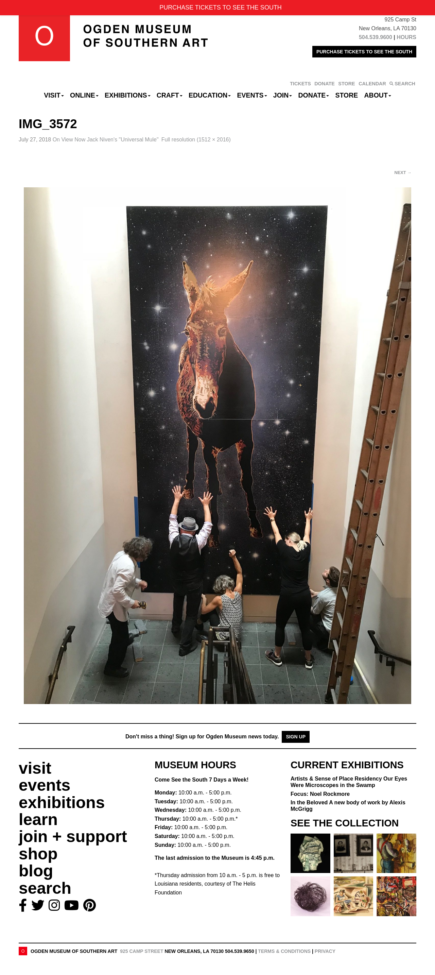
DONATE (324, 83)
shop (38, 854)
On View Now (106, 139)
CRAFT (169, 95)
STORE (346, 83)
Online (84, 95)
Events (252, 95)
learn (38, 819)
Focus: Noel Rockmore (320, 794)
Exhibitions (128, 95)
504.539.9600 (375, 37)
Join (282, 95)
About (377, 95)
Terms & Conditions (284, 951)
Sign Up (296, 736)
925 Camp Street (141, 951)
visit (35, 768)
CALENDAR (372, 83)
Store (346, 95)
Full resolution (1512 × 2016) (196, 139)
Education (210, 95)
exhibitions (62, 802)
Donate (313, 95)
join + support (73, 836)
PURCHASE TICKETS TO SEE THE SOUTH (364, 51)
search (45, 888)
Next (403, 172)
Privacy (325, 951)
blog (36, 871)
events (44, 785)
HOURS (406, 37)
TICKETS (300, 83)
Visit (54, 95)
